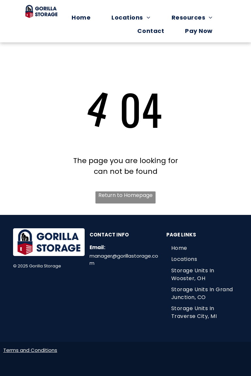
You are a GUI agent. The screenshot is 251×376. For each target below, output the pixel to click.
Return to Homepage (125, 195)
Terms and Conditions (30, 350)
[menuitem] (84, 17)
